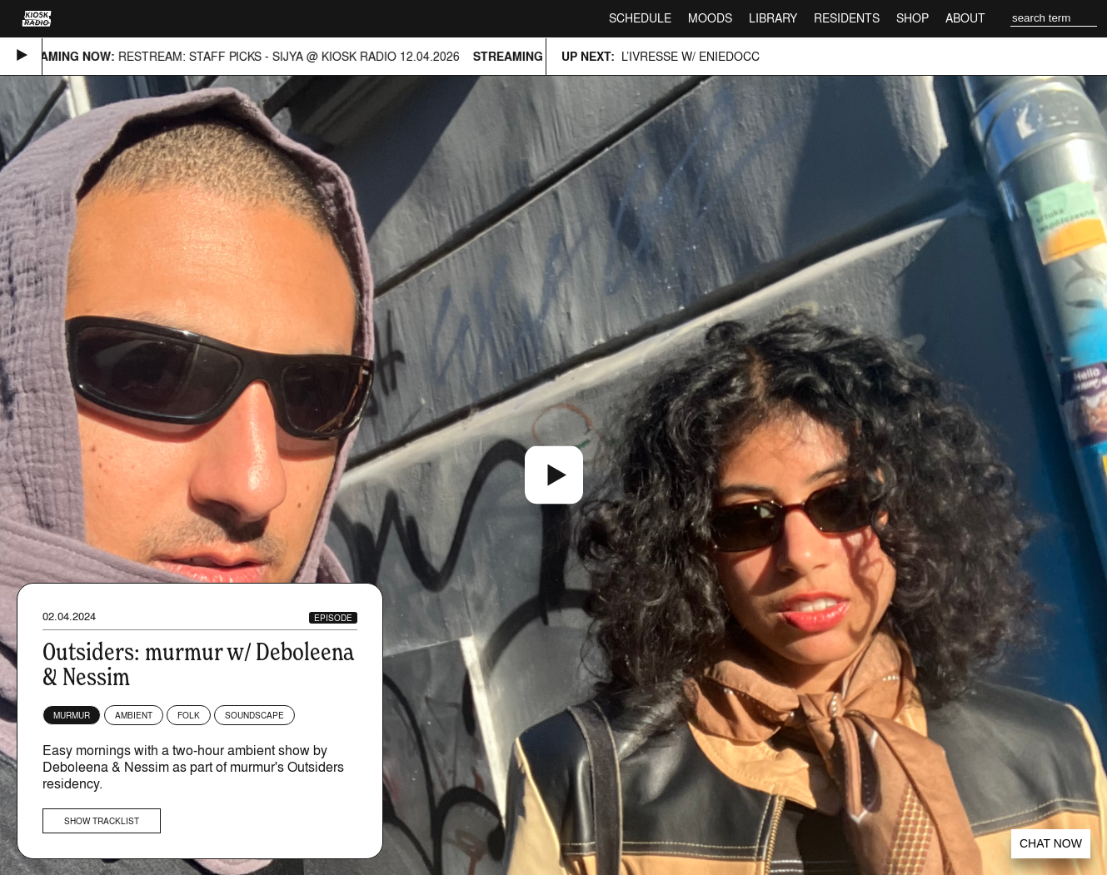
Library (773, 18)
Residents (847, 18)
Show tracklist (101, 821)
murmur (71, 715)
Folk (188, 715)
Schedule (640, 18)
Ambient (133, 715)
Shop (912, 18)
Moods (710, 18)
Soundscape (254, 715)
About (965, 18)
